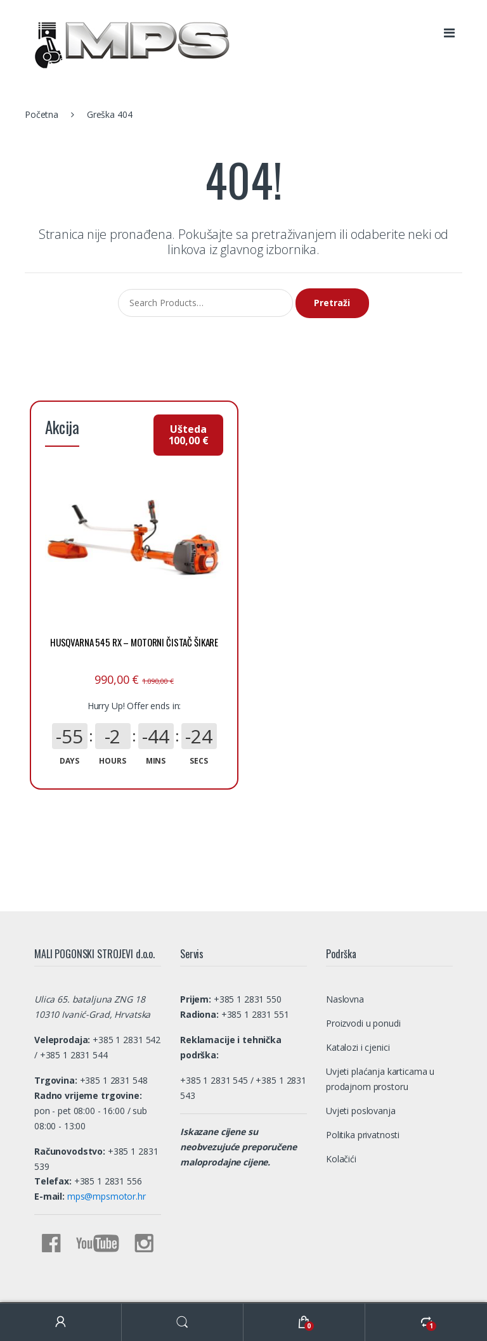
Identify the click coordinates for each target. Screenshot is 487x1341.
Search (183, 1322)
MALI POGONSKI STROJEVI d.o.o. (89, 1287)
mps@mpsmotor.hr (105, 1144)
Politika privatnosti (362, 1082)
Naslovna (345, 946)
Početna (41, 114)
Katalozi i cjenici (357, 995)
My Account (61, 1322)
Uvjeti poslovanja (361, 1058)
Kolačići (341, 1106)
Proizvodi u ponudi (363, 971)
